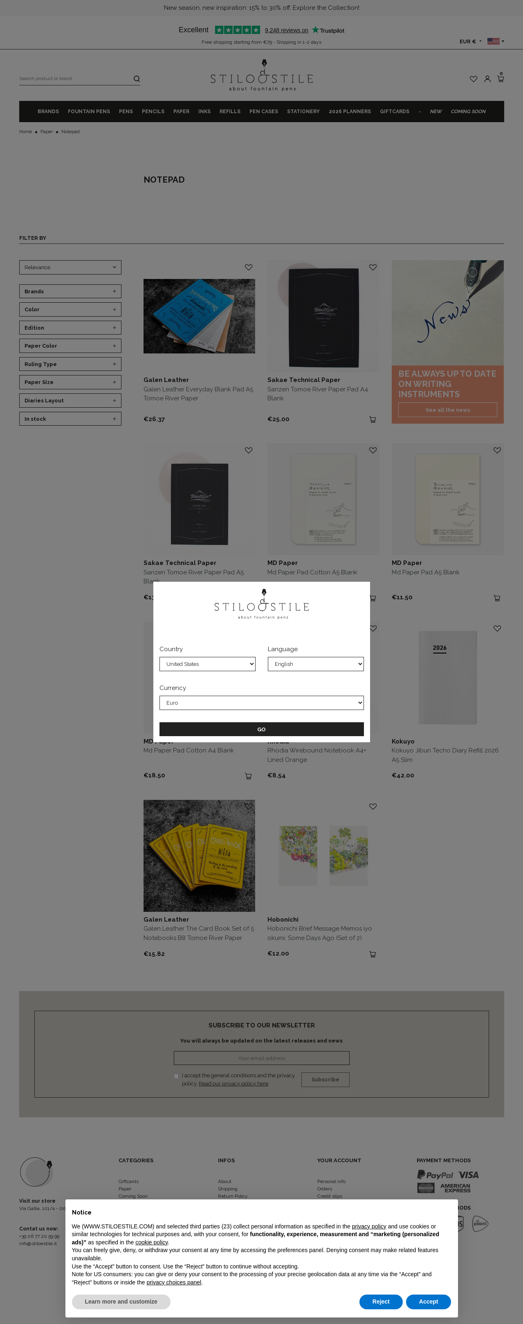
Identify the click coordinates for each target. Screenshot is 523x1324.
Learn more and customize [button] (121, 1301)
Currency (172, 688)
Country (171, 649)
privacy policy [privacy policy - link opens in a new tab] (369, 1226)
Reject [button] (381, 1301)
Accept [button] (428, 1301)
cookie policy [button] (151, 1242)
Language (283, 649)
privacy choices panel (173, 1282)
